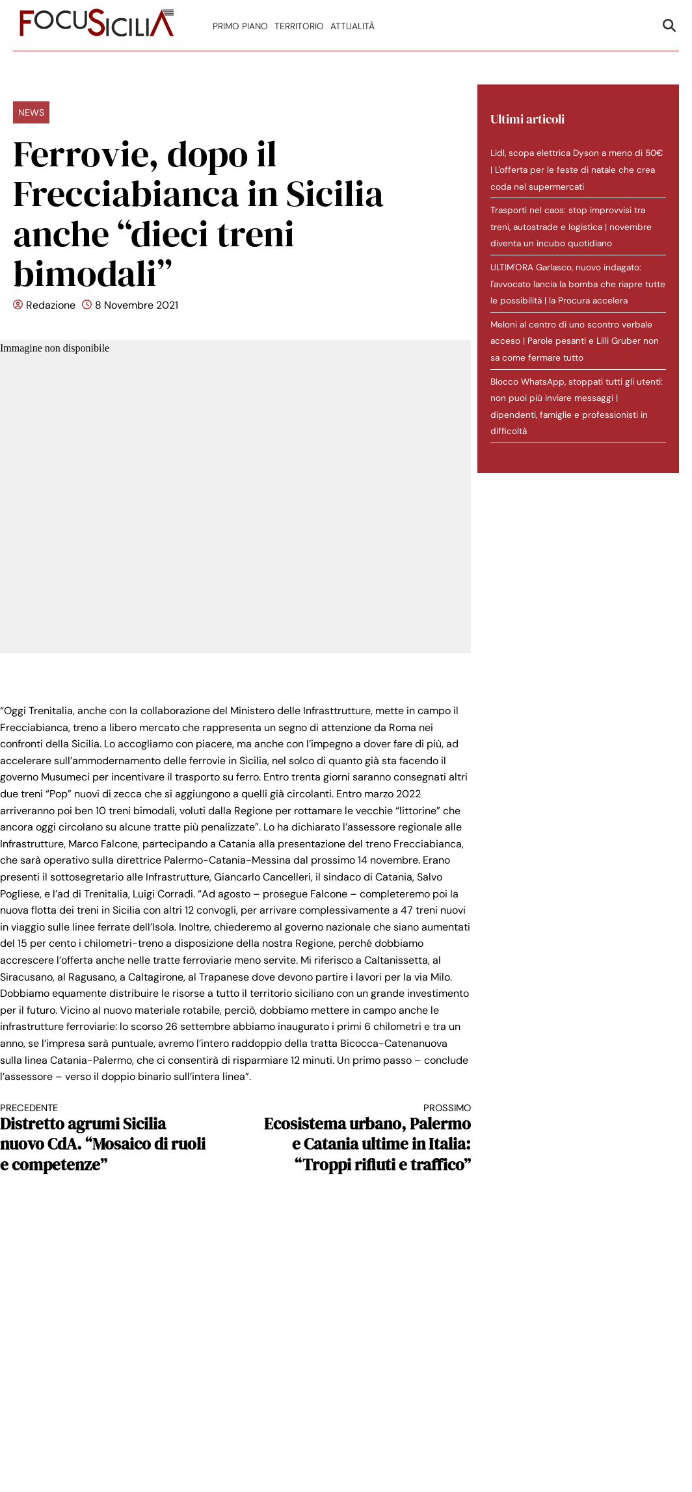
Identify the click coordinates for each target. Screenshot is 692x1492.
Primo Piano (240, 26)
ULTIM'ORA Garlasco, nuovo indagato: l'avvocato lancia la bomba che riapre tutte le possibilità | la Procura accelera (577, 284)
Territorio (299, 26)
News (31, 112)
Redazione (50, 305)
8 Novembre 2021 (136, 305)
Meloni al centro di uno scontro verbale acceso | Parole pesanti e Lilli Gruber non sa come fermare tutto (574, 341)
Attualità (352, 26)
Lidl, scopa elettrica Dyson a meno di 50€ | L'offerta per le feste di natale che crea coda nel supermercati (576, 170)
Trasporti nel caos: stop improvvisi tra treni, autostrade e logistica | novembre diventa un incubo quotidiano (571, 227)
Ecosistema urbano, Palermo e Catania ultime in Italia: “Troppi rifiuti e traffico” (365, 1138)
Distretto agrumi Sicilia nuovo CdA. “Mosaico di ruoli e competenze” (106, 1138)
